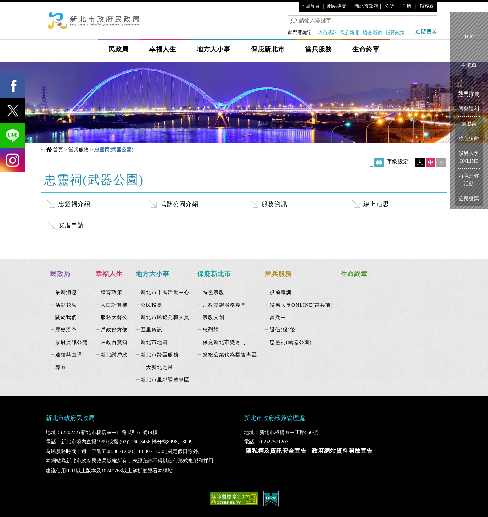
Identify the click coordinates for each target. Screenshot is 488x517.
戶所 (406, 6)
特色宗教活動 (469, 179)
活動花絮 (66, 305)
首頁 (58, 149)
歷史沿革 (66, 329)
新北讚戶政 (114, 354)
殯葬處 (427, 6)
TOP (469, 36)
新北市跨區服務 (160, 354)
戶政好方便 (114, 329)
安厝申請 (71, 225)
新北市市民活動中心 (165, 292)
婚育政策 (395, 32)
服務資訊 (274, 204)
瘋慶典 (468, 123)
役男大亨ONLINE (469, 157)
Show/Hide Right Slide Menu (445, 44)
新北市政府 (366, 6)
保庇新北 (349, 32)
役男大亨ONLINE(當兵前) (301, 305)
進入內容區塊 (17, 7)
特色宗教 (213, 292)
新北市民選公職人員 (165, 317)
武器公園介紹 (179, 204)
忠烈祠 (211, 329)
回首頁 (312, 6)
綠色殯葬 (327, 32)
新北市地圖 (154, 342)
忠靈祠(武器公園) (291, 342)
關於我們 (66, 317)
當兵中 (278, 317)
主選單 (469, 65)
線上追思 (376, 204)
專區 (60, 367)
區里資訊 (151, 329)
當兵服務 (318, 49)
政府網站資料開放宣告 (342, 451)
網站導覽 (336, 6)
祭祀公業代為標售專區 (230, 354)
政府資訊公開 (71, 342)
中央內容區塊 (70, 178)
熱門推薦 (469, 94)
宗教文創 (213, 317)
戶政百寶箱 (114, 342)
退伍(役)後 (283, 329)
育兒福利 (469, 108)
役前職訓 (280, 292)
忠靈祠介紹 (74, 204)
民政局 (118, 49)
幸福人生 (162, 49)
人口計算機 (114, 305)
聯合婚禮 (372, 32)
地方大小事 (213, 49)
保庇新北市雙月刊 (224, 342)
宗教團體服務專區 (224, 305)
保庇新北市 (268, 49)
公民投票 (151, 305)
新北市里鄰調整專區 (165, 379)
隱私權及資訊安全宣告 (276, 451)
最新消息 (66, 292)
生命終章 (366, 49)
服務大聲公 (114, 317)
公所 (389, 6)
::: (302, 5)
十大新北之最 (157, 367)
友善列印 (379, 162)
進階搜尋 (426, 31)
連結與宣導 (68, 354)
